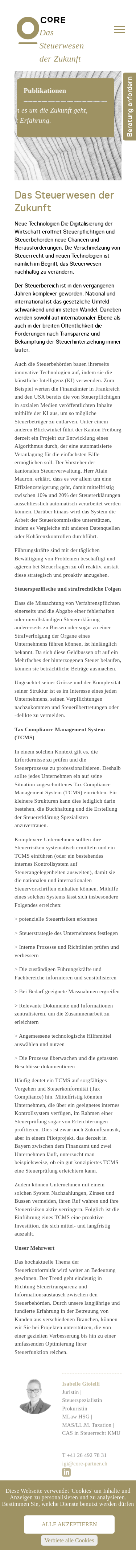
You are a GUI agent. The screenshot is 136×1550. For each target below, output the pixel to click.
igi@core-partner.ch (84, 1479)
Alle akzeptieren (69, 1524)
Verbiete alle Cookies (69, 1540)
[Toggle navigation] (119, 31)
